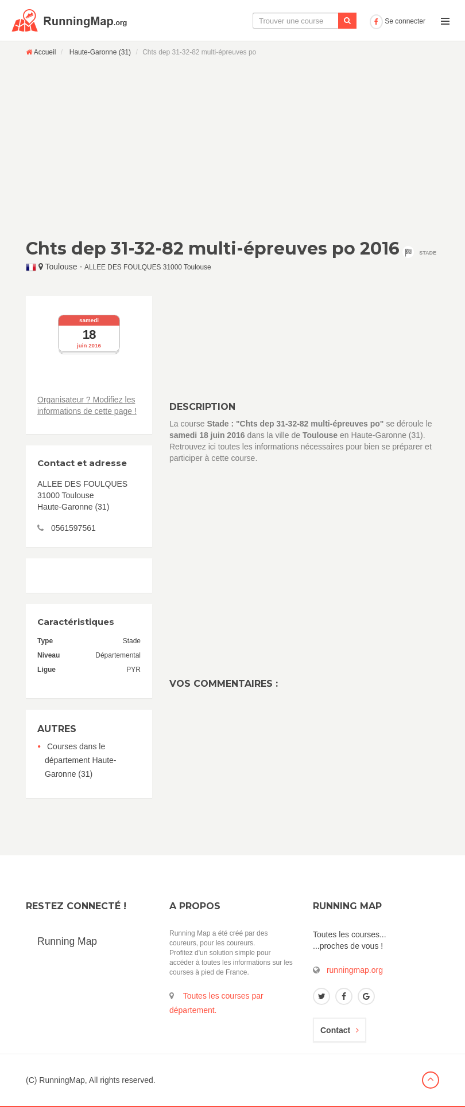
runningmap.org (355, 970)
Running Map (67, 941)
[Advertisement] (232, 147)
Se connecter (397, 21)
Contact (339, 1030)
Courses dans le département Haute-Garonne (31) (81, 760)
